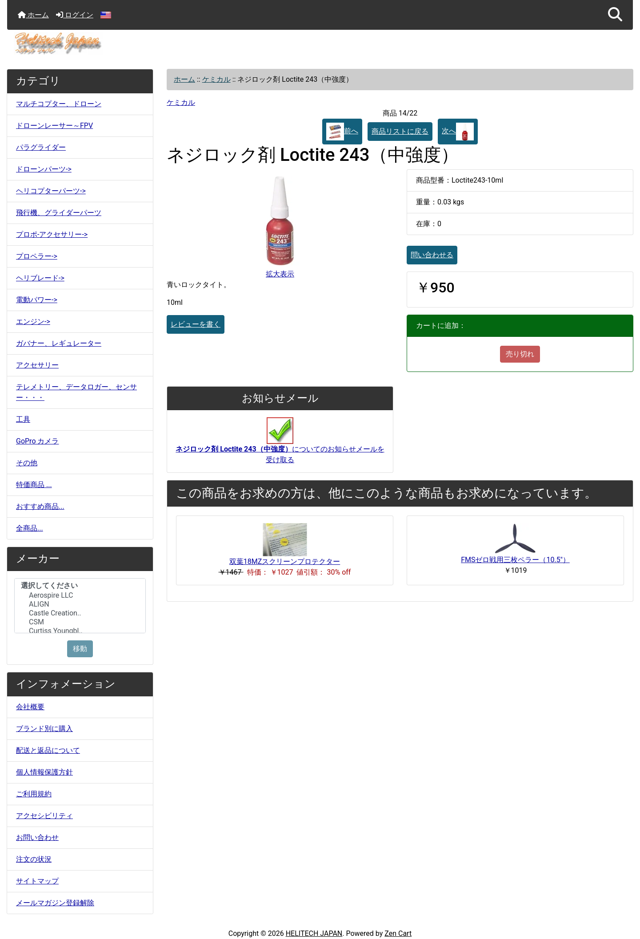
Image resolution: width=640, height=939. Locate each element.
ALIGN (80, 604)
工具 (23, 419)
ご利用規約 (34, 794)
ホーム (33, 15)
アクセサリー (37, 365)
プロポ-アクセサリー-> (52, 234)
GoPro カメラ (37, 441)
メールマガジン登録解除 (55, 903)
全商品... (29, 528)
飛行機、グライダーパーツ (58, 212)
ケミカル (216, 79)
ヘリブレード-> (40, 278)
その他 (26, 463)
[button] (615, 15)
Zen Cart (398, 933)
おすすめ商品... (40, 506)
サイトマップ (37, 881)
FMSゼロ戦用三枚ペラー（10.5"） (515, 559)
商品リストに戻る (400, 131)
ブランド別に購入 (44, 728)
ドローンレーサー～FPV (54, 125)
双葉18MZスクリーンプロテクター (284, 561)
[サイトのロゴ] (320, 43)
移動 (80, 648)
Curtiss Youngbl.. (80, 631)
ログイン (74, 15)
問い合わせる (432, 255)
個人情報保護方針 (44, 772)
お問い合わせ (37, 837)
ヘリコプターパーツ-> (51, 191)
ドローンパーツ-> (44, 169)
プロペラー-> (36, 256)
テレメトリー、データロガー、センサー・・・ (76, 392)
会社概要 (30, 707)
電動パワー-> (36, 300)
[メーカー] (80, 605)
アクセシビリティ (44, 815)
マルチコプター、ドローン (58, 104)
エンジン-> (33, 321)
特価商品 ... (34, 484)
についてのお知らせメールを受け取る (280, 445)
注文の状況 (34, 859)
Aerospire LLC (80, 595)
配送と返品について (48, 750)
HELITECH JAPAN (314, 933)
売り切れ (520, 354)
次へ (458, 131)
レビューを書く (195, 324)
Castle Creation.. (80, 613)
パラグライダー (41, 147)
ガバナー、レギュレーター (58, 343)
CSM (80, 622)
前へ (342, 131)
